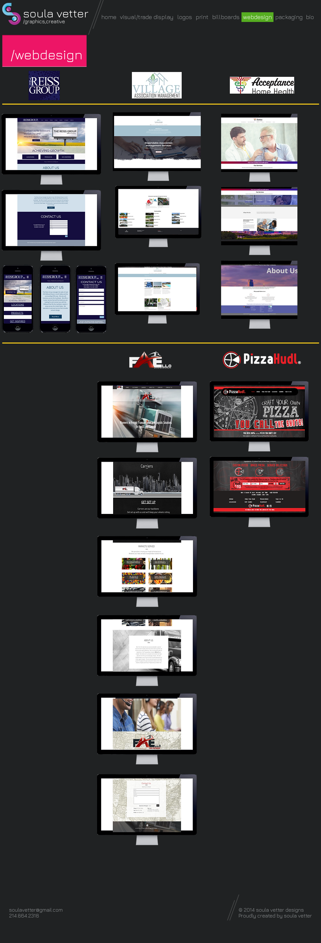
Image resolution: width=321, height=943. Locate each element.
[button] (46, 54)
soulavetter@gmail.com (36, 910)
